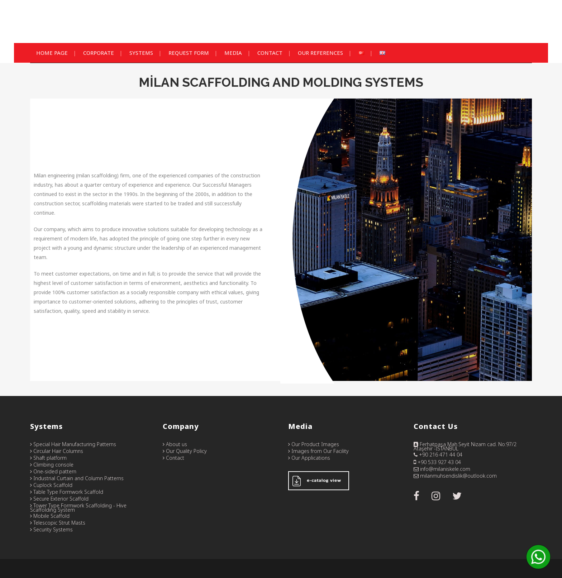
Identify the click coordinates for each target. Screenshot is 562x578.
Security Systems (51, 529)
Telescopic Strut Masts (57, 522)
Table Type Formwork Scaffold (66, 491)
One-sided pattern (53, 471)
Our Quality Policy (185, 451)
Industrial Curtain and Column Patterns (77, 478)
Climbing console (51, 464)
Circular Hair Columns (56, 451)
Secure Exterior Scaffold (59, 498)
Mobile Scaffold (50, 515)
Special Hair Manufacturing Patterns (73, 444)
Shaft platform (48, 457)
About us (175, 444)
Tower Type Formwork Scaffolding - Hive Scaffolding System (78, 507)
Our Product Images (313, 444)
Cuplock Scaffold (51, 485)
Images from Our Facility (318, 451)
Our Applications (309, 457)
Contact (173, 457)
